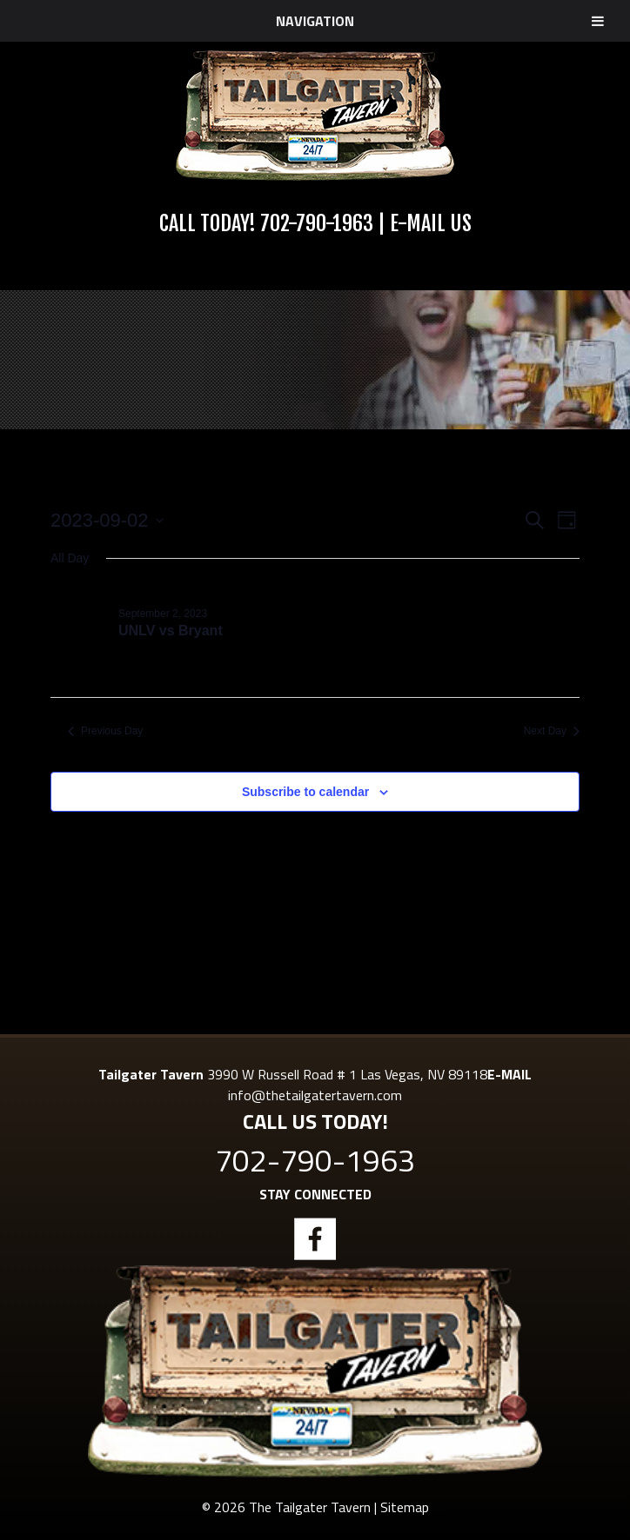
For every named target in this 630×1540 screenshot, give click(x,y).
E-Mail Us (431, 223)
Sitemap (404, 1507)
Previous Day (105, 731)
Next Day (552, 731)
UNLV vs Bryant (170, 630)
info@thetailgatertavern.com (315, 1095)
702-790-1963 (316, 223)
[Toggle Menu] (597, 21)
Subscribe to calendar (305, 792)
